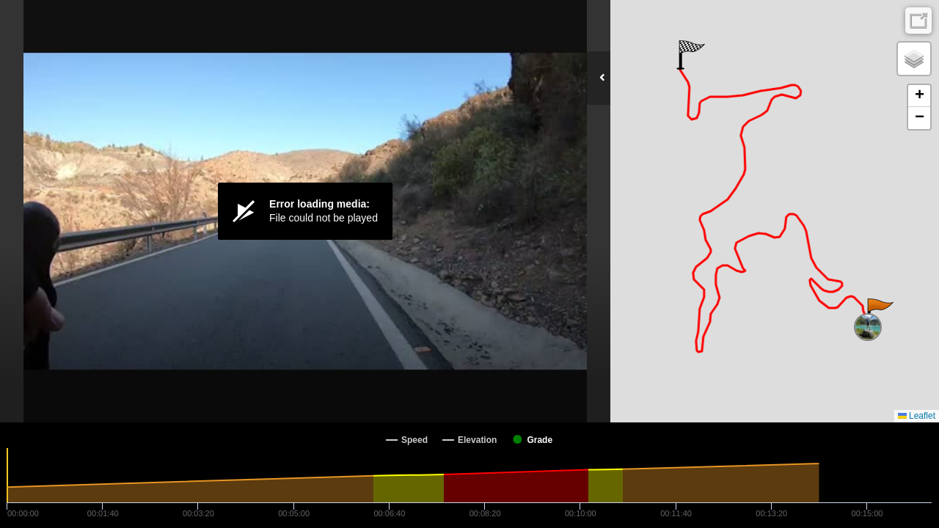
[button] (879, 313)
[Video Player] (305, 211)
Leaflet (916, 416)
